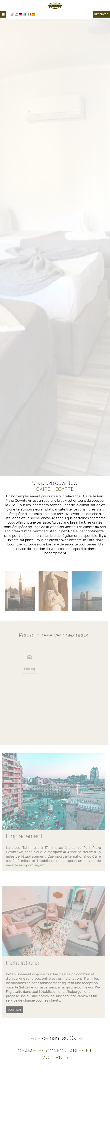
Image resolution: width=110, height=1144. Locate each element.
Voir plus (13, 1009)
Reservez (101, 14)
